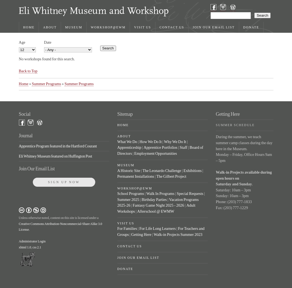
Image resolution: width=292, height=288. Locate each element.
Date (47, 42)
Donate (251, 27)
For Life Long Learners (157, 228)
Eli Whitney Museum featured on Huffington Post (55, 156)
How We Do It (151, 141)
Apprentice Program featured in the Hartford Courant (58, 146)
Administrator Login (32, 241)
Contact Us (172, 27)
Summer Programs (46, 84)
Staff (183, 147)
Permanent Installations (135, 176)
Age (22, 42)
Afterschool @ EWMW (155, 211)
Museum (73, 27)
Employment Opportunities (155, 153)
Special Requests (190, 193)
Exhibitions (192, 170)
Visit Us (142, 27)
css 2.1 (37, 247)
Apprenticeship (129, 147)
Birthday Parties (154, 199)
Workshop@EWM (108, 27)
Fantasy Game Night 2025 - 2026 (158, 205)
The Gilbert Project (171, 176)
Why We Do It (175, 141)
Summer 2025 (128, 199)
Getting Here (141, 234)
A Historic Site (128, 170)
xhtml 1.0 (25, 247)
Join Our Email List (214, 27)
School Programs (130, 193)
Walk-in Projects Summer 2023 (178, 234)
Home (29, 27)
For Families (127, 228)
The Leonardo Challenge (162, 170)
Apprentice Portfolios (160, 147)
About (50, 27)
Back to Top (28, 71)
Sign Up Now (64, 182)
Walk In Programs (160, 193)
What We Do (127, 141)
